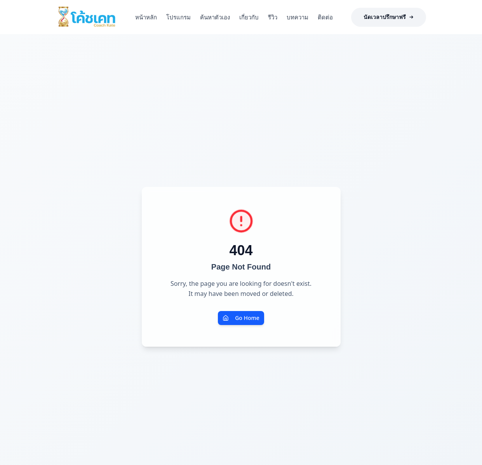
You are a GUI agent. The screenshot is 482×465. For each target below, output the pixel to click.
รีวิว (272, 17)
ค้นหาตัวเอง (215, 17)
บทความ (297, 17)
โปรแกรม (178, 17)
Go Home (241, 318)
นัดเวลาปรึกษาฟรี (389, 17)
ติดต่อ (325, 17)
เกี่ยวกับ (249, 17)
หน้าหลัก (146, 17)
